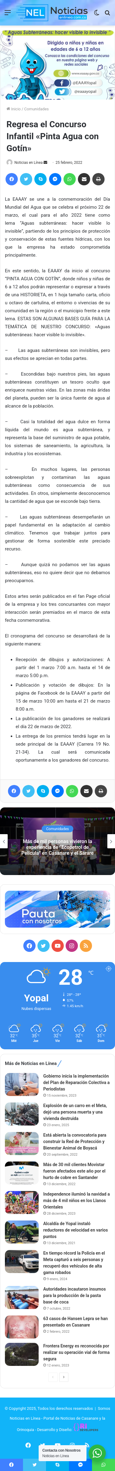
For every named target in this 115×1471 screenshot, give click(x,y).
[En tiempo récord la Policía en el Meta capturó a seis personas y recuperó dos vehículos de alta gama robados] (22, 1261)
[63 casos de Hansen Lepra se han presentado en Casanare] (22, 1327)
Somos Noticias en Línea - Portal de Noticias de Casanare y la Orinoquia (60, 1419)
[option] (57, 841)
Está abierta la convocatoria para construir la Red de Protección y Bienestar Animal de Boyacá (74, 1141)
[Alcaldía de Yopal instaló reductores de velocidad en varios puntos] (22, 1232)
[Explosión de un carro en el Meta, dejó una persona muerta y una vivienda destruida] (22, 1114)
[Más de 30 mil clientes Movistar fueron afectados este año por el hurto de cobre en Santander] (22, 1173)
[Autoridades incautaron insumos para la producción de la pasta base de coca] (22, 1297)
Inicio (13, 109)
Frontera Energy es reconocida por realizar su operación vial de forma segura (76, 1352)
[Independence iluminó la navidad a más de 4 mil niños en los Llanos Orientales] (22, 1202)
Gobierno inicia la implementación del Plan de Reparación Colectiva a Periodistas (76, 1082)
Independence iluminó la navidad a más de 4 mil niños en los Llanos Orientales (76, 1200)
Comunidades (36, 109)
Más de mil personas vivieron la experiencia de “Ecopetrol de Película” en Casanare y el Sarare (57, 847)
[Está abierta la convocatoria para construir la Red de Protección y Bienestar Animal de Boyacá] (22, 1143)
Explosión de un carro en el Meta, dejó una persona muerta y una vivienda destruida (75, 1112)
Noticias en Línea (28, 162)
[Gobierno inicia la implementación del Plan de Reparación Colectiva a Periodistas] (22, 1084)
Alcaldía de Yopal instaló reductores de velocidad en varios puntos (75, 1230)
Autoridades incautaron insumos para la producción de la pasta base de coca (74, 1295)
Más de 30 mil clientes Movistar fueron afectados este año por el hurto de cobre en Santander (74, 1171)
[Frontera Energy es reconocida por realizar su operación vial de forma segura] (22, 1354)
